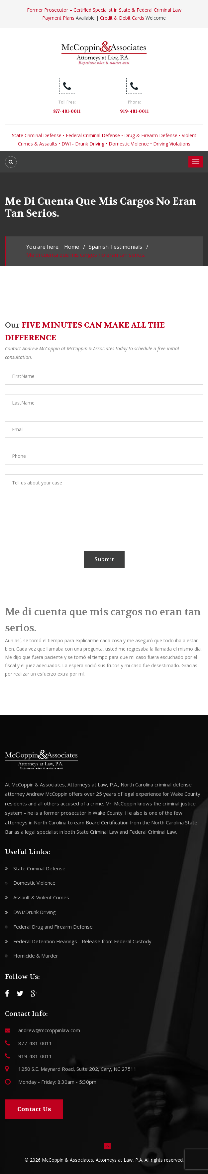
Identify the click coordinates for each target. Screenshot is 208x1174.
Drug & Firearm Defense (150, 135)
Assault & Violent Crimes (41, 897)
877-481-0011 (67, 111)
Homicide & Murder (35, 955)
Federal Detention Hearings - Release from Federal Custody (82, 941)
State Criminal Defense (36, 135)
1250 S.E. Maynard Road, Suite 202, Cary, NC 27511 (77, 1068)
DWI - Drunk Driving (82, 144)
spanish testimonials (115, 246)
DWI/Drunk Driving (34, 912)
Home (71, 246)
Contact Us (34, 1109)
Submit (104, 559)
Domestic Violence (129, 144)
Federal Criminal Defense (93, 135)
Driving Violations (171, 144)
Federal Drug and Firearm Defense (53, 926)
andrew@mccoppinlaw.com (49, 1030)
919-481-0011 (134, 111)
